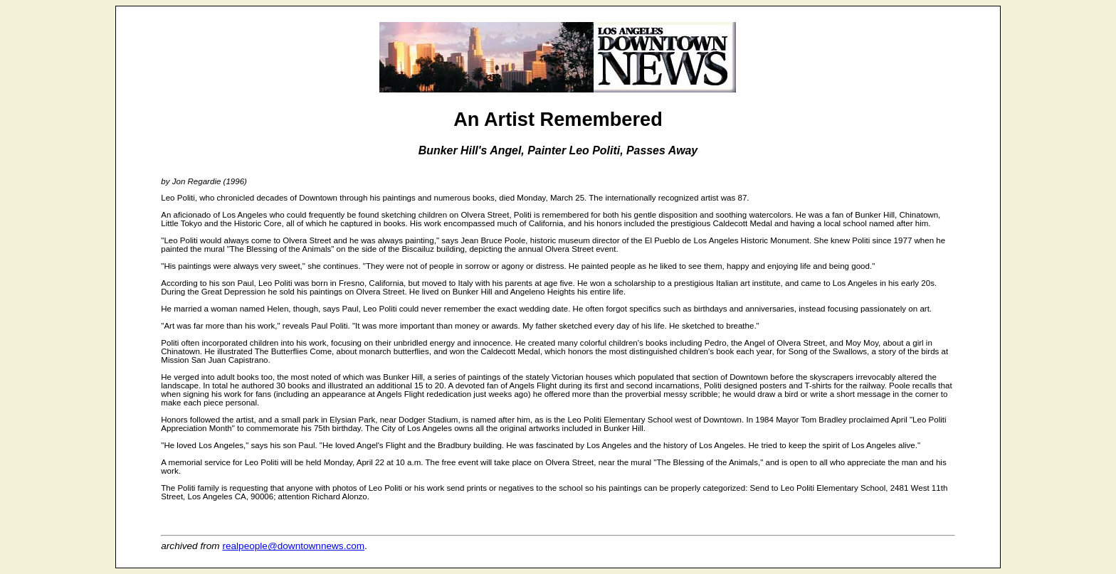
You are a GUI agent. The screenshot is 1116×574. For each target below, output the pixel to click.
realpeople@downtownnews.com (293, 546)
